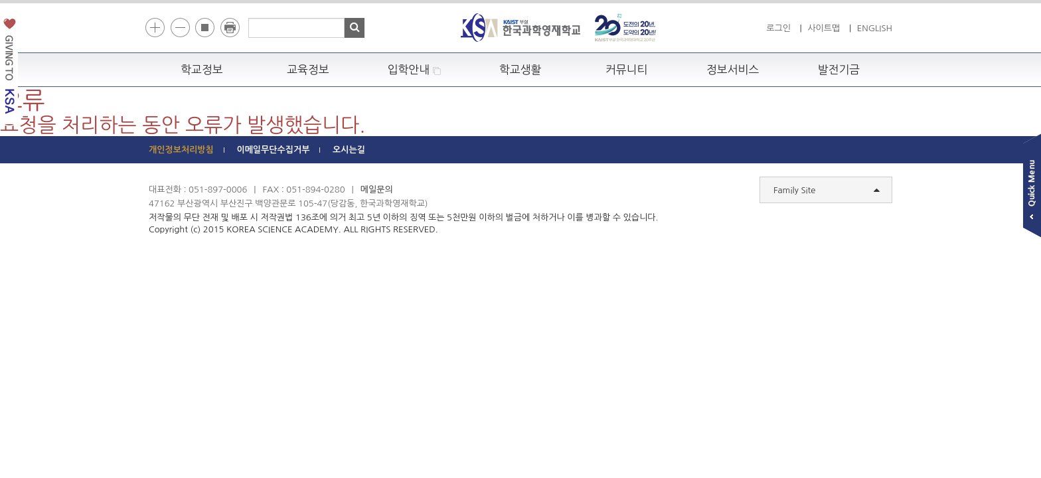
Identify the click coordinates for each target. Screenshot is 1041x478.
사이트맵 (823, 28)
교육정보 (308, 69)
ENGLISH (874, 28)
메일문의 (376, 189)
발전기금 (839, 69)
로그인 (778, 28)
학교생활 (520, 69)
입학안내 (414, 70)
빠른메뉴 (1032, 188)
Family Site (826, 190)
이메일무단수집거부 (272, 149)
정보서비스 (732, 69)
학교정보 (202, 69)
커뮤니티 (626, 69)
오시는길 (349, 149)
